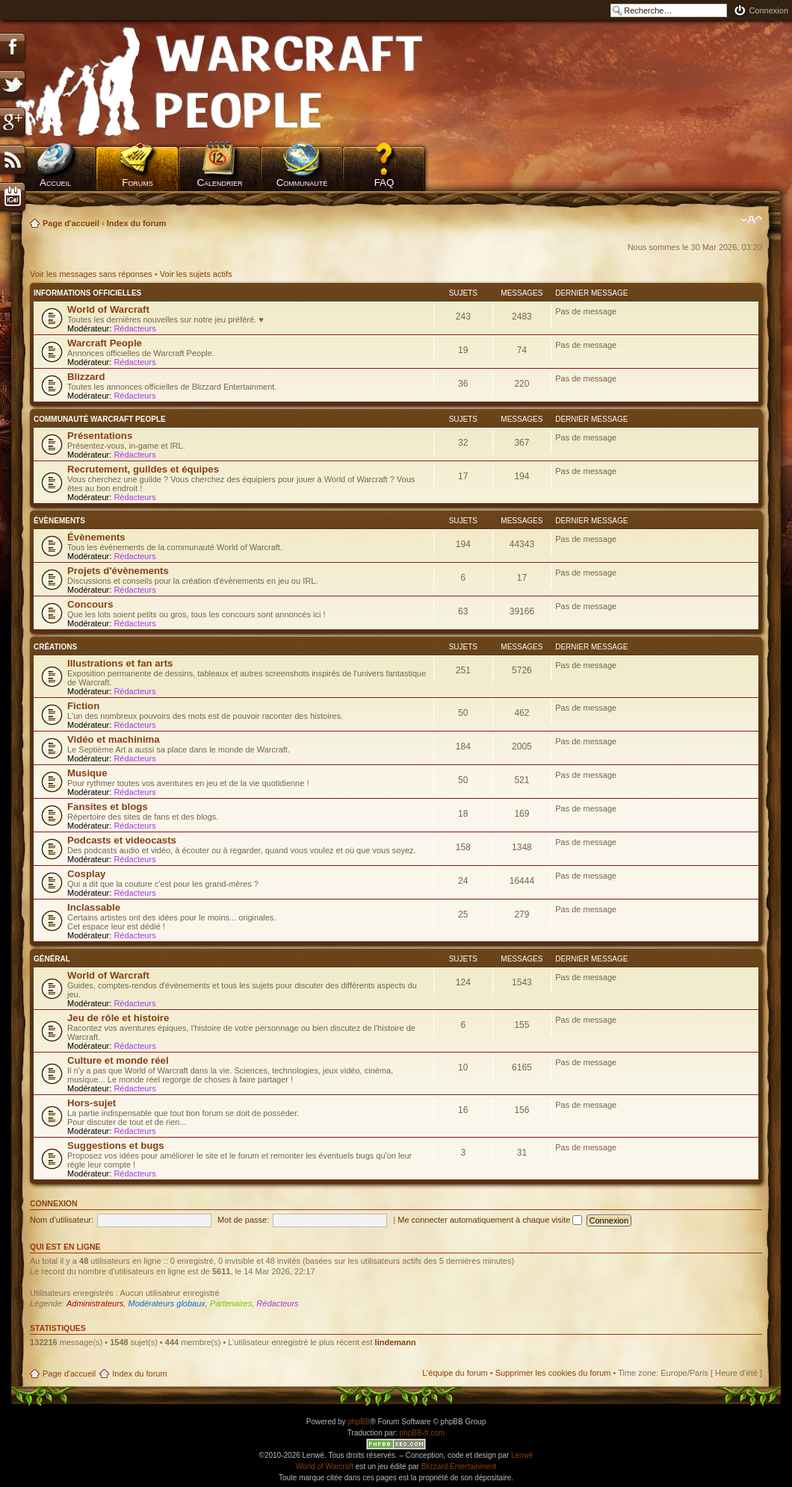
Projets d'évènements (118, 570)
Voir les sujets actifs (196, 273)
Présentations (99, 435)
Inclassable (93, 907)
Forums (137, 182)
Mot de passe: (243, 1219)
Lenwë (522, 1455)
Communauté (302, 182)
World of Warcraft (108, 309)
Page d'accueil (71, 223)
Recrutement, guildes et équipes (143, 469)
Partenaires (231, 1303)
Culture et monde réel (118, 1060)
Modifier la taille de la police (751, 220)
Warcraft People (104, 343)
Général (52, 959)
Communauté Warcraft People (100, 419)
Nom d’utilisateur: (61, 1219)
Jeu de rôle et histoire (118, 1017)
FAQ (384, 182)
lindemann (395, 1342)
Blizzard (86, 376)
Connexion (768, 10)
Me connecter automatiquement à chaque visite (489, 1219)
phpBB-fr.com (422, 1433)
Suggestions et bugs (115, 1145)
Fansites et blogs (107, 806)
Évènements (59, 521)
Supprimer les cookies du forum (553, 1372)
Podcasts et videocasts (121, 840)
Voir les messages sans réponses (91, 273)
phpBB (358, 1422)
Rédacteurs (134, 328)
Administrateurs (94, 1303)
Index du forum (136, 223)
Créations (55, 647)
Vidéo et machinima (113, 739)
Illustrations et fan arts (120, 663)
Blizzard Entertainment (459, 1466)
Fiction (83, 705)
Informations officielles (87, 293)
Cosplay (86, 873)
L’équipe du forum (454, 1372)
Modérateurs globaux (166, 1303)
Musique (87, 773)
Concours (90, 604)
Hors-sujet (91, 1103)
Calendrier (219, 182)
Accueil (55, 182)
